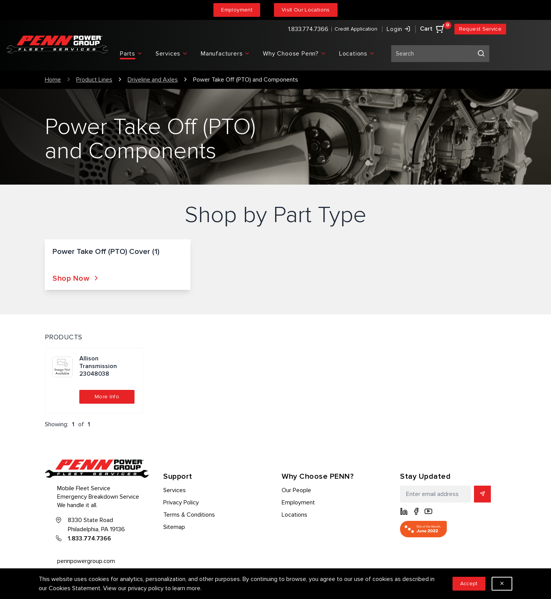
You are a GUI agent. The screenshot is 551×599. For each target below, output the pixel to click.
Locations (294, 515)
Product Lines (94, 79)
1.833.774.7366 (308, 29)
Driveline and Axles (153, 79)
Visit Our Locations (306, 10)
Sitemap (174, 527)
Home (53, 79)
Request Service (480, 29)
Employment (237, 10)
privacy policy (146, 588)
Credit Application (356, 29)
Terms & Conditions (189, 515)
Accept (469, 583)
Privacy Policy (181, 502)
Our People (296, 490)
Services (174, 490)
